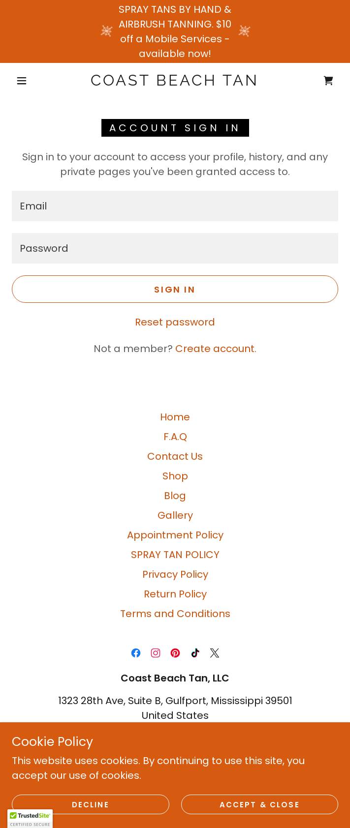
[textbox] (175, 206)
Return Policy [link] (175, 594)
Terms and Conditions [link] (175, 614)
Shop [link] (175, 476)
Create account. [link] (215, 348)
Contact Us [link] (175, 456)
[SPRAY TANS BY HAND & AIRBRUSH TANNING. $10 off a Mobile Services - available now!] (175, 31)
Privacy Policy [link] (175, 574)
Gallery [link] (175, 515)
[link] (174, 80)
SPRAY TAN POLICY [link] (175, 555)
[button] (28, 80)
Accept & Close (260, 804)
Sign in (174, 289)
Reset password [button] (175, 322)
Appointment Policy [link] (175, 535)
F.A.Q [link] (175, 437)
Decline (90, 804)
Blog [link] (175, 496)
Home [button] (175, 417)
